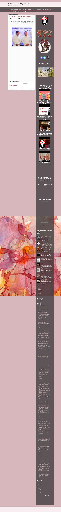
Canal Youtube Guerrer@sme (27, 9)
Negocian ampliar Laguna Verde (42, 345)
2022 (38, 289)
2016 (38, 484)
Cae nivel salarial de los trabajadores (43, 412)
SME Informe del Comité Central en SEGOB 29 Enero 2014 (46, 242)
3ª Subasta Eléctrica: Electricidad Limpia (44, 439)
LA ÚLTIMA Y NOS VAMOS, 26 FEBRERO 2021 (45, 269)
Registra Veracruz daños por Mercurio (43, 356)
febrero (39, 481)
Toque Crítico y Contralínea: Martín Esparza (21, 11)
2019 (38, 293)
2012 (38, 489)
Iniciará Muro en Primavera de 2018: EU (44, 471)
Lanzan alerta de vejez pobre (42, 322)
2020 (38, 292)
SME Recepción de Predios (37, 9)
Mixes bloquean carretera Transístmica (43, 470)
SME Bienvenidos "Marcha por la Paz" (46, 231)
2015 (38, 485)
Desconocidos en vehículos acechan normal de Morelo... (43, 367)
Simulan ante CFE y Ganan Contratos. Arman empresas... (43, 411)
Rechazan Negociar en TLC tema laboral (44, 337)
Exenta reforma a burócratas (45, 258)
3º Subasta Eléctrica (15, 85)
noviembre (39, 298)
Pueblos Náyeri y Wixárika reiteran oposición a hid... (43, 455)
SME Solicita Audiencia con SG (42, 374)
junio (39, 304)
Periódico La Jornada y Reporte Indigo (43, 314)
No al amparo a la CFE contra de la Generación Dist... (43, 344)
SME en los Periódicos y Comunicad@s (15, 9)
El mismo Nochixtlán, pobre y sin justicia (44, 427)
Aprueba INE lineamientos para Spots (43, 338)
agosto (39, 302)
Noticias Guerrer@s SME (18, 4)
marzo (39, 480)
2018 (38, 294)
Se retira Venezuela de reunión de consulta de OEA (43, 418)
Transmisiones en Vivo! (32, 11)
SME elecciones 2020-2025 (47, 9)
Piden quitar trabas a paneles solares (43, 319)
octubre (39, 299)
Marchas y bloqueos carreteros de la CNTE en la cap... (43, 433)
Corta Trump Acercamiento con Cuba (43, 445)
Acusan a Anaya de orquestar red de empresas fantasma (46, 263)
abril (39, 479)
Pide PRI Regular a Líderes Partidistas (43, 440)
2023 (38, 288)
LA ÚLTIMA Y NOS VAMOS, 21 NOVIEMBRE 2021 (45, 280)
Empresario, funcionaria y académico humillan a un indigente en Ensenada (46, 274)
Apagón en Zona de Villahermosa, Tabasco (44, 441)
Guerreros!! (11, 11)
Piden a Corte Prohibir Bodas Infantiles (43, 355)
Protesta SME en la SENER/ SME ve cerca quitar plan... (43, 330)
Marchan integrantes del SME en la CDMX (44, 346)
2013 (38, 488)
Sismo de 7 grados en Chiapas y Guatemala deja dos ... (42, 459)
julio (39, 303)
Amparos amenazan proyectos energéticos (44, 307)
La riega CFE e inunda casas (42, 328)
